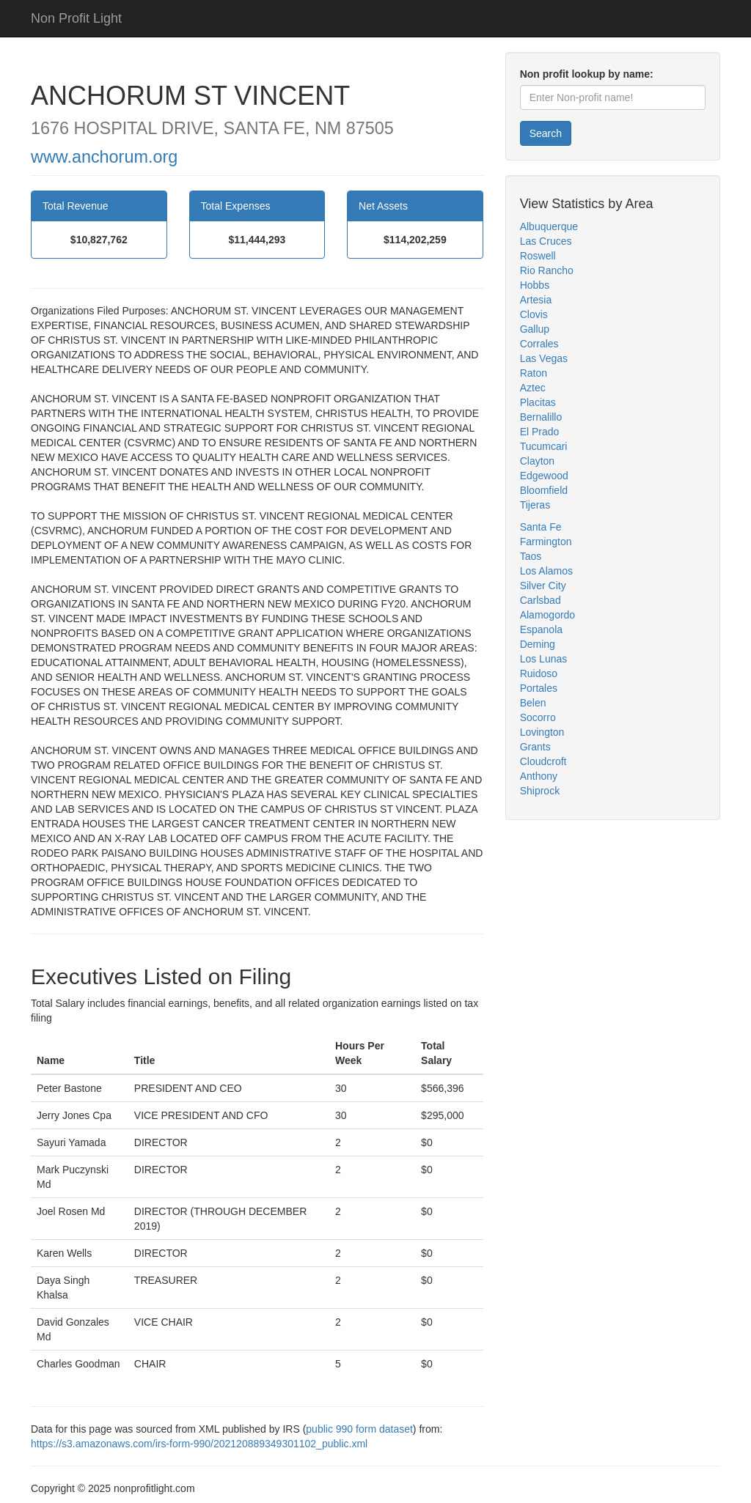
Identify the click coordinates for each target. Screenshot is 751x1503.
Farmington (546, 541)
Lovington (542, 732)
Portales (538, 688)
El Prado (540, 431)
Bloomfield (544, 490)
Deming (537, 644)
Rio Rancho (547, 270)
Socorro (538, 717)
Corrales (539, 344)
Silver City (543, 585)
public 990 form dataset (359, 1429)
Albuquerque (549, 226)
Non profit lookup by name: (586, 74)
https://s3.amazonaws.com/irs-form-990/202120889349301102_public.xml (199, 1444)
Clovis (534, 314)
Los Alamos (546, 571)
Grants (535, 747)
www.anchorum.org (104, 156)
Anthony (538, 776)
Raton (533, 373)
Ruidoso (538, 673)
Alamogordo (548, 615)
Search (546, 133)
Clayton (537, 461)
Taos (531, 556)
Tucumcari (544, 446)
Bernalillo (541, 417)
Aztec (533, 388)
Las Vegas (544, 358)
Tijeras (535, 505)
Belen (533, 703)
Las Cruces (546, 241)
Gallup (534, 329)
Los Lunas (544, 659)
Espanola (541, 629)
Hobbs (534, 285)
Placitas (538, 402)
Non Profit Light (76, 18)
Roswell (538, 256)
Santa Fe (541, 527)
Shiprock (540, 791)
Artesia (536, 300)
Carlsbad (540, 600)
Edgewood (544, 475)
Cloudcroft (543, 761)
